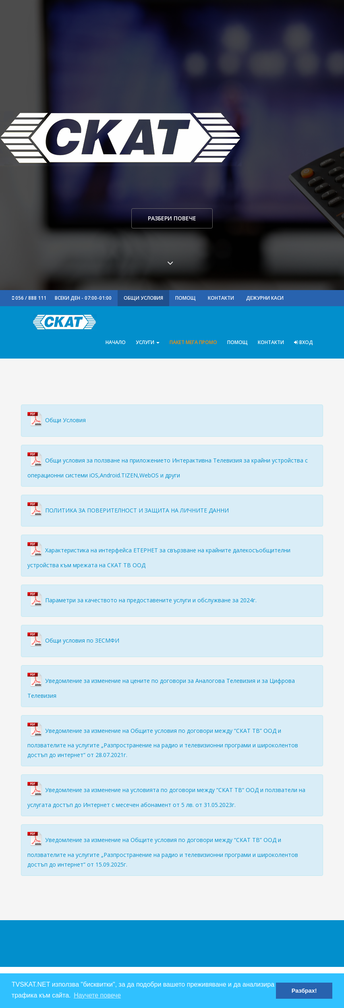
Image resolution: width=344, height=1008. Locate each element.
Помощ (185, 298)
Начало (116, 342)
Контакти (221, 298)
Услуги (148, 342)
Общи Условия (143, 298)
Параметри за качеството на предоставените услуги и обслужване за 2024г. (151, 600)
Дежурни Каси (265, 298)
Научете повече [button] (97, 995)
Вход (303, 342)
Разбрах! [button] (304, 990)
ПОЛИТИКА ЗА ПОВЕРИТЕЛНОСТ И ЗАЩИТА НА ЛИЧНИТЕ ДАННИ (137, 510)
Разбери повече (172, 218)
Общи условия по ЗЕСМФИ (82, 640)
